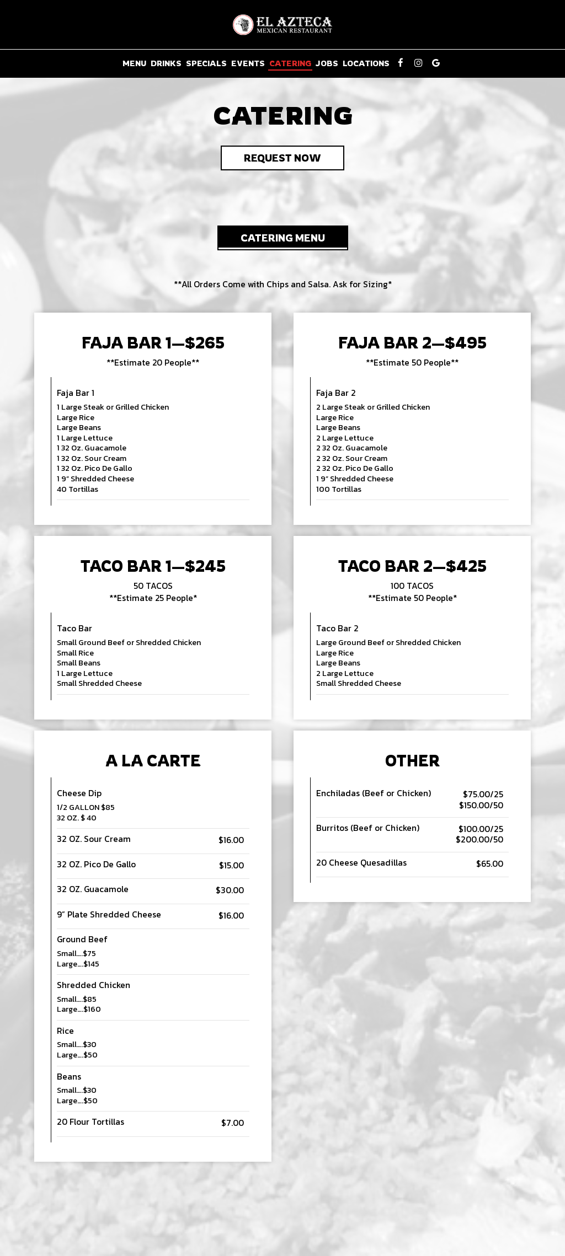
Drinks (166, 63)
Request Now (271, 160)
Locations (366, 63)
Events (248, 63)
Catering (290, 63)
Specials (206, 63)
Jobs (327, 63)
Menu (134, 63)
